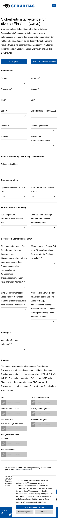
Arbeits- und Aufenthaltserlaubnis (40, 139)
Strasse (35, 89)
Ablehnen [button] (44, 512)
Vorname (35, 78)
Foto (3, 398)
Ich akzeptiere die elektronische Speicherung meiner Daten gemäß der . (28, 468)
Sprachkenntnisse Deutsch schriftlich (42, 189)
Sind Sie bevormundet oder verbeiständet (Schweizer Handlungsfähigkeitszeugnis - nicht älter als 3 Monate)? (14, 299)
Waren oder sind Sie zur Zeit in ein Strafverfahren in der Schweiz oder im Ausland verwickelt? (43, 252)
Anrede (4, 78)
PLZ (3, 100)
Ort (33, 100)
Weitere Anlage (8, 449)
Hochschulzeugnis (39, 419)
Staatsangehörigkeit (40, 126)
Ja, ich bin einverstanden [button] (34, 507)
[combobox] (14, 83)
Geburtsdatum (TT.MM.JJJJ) (43, 113)
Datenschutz (6, 510)
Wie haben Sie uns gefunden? (9, 342)
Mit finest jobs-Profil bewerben (45, 61)
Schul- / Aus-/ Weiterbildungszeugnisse (12, 421)
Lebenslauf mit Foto (10, 408)
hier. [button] (44, 502)
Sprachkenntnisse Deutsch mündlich (13, 189)
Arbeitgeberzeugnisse (41, 408)
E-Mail (4, 137)
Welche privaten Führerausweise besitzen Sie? (12, 219)
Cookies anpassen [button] (25, 512)
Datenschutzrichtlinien (23, 470)
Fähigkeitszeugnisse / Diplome (10, 436)
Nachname (6, 89)
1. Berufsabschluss (9, 164)
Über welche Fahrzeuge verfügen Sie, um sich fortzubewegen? (41, 219)
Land (4, 111)
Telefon (5, 126)
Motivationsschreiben (40, 398)
